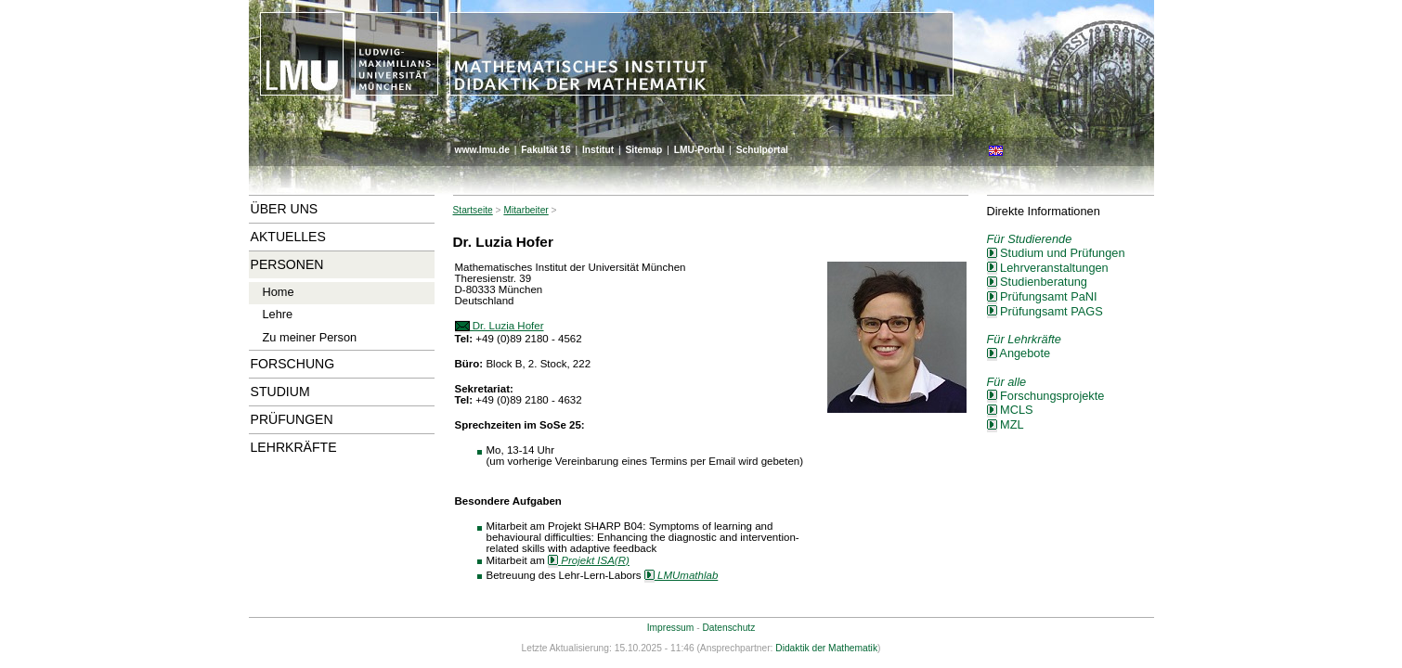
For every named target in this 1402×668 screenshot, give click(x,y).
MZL (1005, 424)
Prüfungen (292, 419)
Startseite (473, 210)
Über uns (284, 208)
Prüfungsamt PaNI (1042, 296)
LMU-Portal (699, 150)
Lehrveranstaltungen (1048, 268)
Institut (598, 150)
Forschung (293, 363)
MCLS (1010, 410)
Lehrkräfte (294, 447)
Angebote (1019, 353)
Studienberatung (1037, 282)
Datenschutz (728, 628)
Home (278, 292)
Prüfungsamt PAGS (1045, 311)
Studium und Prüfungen (1056, 253)
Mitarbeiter (525, 210)
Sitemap (643, 150)
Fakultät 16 (545, 150)
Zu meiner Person (310, 337)
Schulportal (762, 150)
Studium (280, 391)
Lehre (278, 314)
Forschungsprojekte (1046, 396)
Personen (287, 264)
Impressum (671, 628)
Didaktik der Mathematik (826, 648)
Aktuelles (288, 236)
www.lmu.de (482, 150)
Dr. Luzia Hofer (499, 325)
